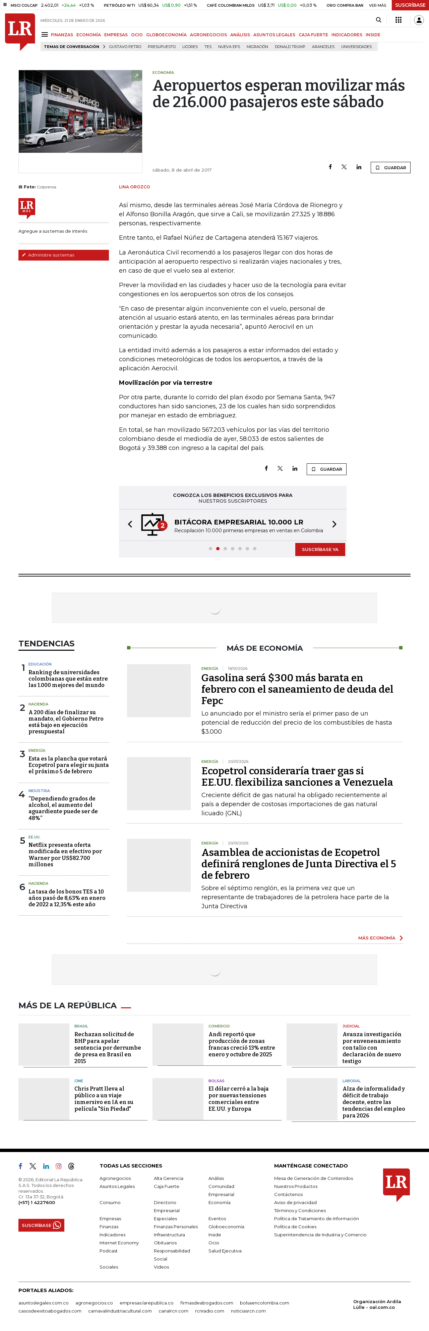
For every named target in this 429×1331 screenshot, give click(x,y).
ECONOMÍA (88, 34)
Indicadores (112, 1234)
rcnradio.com (209, 1311)
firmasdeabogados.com (206, 1302)
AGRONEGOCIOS (208, 34)
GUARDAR (390, 167)
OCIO (137, 34)
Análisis (216, 1178)
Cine (78, 1080)
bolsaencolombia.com (264, 1302)
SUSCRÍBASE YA (320, 549)
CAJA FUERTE (313, 34)
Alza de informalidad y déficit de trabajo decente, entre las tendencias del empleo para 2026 (374, 1102)
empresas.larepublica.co (147, 1302)
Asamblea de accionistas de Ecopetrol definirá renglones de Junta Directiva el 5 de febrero (298, 863)
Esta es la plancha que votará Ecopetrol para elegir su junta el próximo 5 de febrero (68, 765)
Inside (214, 1234)
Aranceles (323, 47)
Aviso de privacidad (295, 1202)
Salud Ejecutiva (225, 1250)
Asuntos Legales (117, 1186)
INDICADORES (346, 34)
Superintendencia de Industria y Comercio (320, 1234)
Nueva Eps (229, 47)
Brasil (81, 1026)
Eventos (217, 1218)
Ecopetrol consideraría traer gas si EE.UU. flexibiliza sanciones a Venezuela (297, 776)
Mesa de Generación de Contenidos (313, 1178)
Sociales (109, 1267)
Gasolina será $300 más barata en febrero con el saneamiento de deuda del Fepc (297, 689)
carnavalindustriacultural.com (120, 1311)
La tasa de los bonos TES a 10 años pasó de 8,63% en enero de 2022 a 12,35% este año (67, 898)
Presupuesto (162, 47)
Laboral (352, 1080)
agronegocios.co (94, 1302)
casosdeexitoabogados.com (49, 1311)
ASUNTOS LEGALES (274, 34)
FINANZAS (62, 34)
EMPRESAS (116, 34)
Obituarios (165, 1242)
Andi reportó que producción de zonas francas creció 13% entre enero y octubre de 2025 (241, 1044)
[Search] (378, 20)
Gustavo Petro (125, 47)
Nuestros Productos (295, 1186)
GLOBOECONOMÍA (166, 34)
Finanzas (109, 1226)
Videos (161, 1267)
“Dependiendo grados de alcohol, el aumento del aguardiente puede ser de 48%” (63, 808)
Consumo (110, 1202)
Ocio (213, 1242)
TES (207, 47)
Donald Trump (290, 47)
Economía (219, 1202)
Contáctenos (288, 1194)
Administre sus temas (48, 255)
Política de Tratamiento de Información (316, 1218)
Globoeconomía (226, 1226)
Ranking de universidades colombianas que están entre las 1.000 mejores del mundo (68, 678)
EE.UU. (34, 837)
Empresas (110, 1218)
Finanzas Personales (176, 1226)
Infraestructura (169, 1234)
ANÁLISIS (240, 34)
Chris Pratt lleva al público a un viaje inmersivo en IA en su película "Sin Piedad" (103, 1099)
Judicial (351, 1026)
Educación (40, 664)
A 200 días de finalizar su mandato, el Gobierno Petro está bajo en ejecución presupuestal (66, 722)
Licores (190, 47)
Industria (39, 790)
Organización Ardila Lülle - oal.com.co (377, 1304)
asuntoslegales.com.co (43, 1302)
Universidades (356, 47)
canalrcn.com (173, 1311)
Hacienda (38, 704)
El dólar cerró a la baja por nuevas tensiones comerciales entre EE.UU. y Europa (238, 1099)
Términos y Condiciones (300, 1210)
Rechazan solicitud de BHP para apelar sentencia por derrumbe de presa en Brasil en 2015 (107, 1047)
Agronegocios (115, 1178)
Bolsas (216, 1080)
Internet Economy (119, 1242)
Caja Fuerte (166, 1186)
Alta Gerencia (168, 1178)
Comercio (219, 1026)
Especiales (165, 1218)
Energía (36, 750)
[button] (128, 525)
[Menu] (46, 34)
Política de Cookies (295, 1226)
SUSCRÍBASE (410, 5)
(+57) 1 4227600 (36, 1202)
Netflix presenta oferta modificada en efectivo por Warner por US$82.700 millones (65, 855)
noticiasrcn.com (248, 1311)
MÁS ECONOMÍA (376, 937)
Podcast (109, 1250)
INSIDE (373, 34)
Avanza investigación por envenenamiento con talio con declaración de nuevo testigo (372, 1047)
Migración (257, 47)
